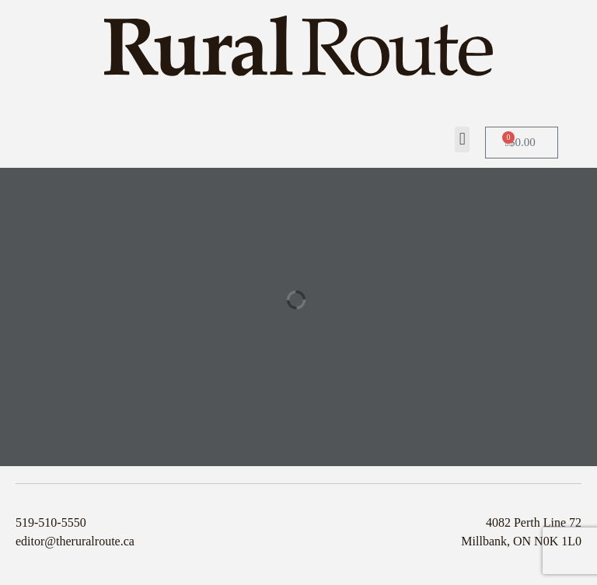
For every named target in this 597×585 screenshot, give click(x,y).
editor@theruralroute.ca (75, 541)
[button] (462, 139)
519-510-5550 (51, 522)
